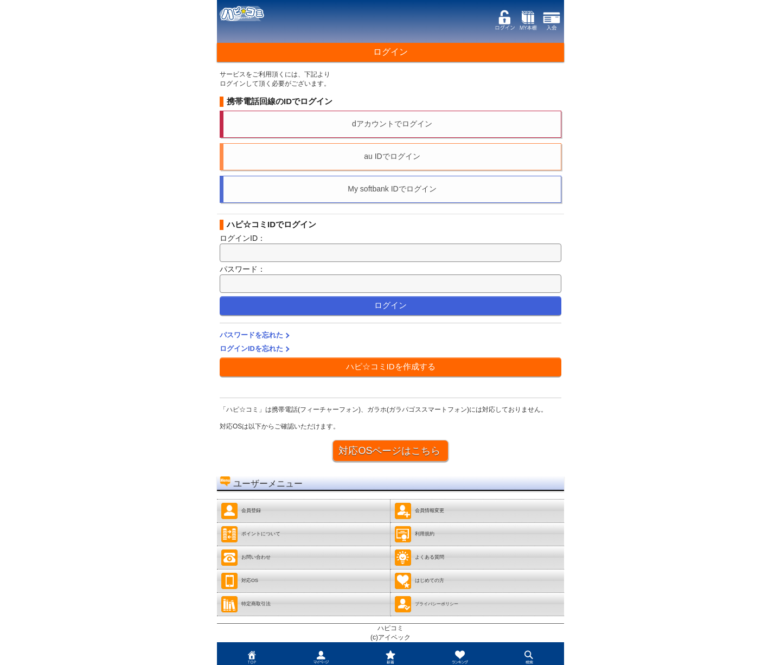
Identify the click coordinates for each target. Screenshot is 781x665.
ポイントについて (250, 534)
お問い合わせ (246, 557)
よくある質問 (419, 557)
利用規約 (414, 534)
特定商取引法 (246, 604)
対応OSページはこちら (389, 450)
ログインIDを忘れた (251, 348)
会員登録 (241, 511)
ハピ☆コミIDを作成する (391, 366)
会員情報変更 (419, 511)
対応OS (239, 581)
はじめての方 (419, 581)
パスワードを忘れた (251, 335)
